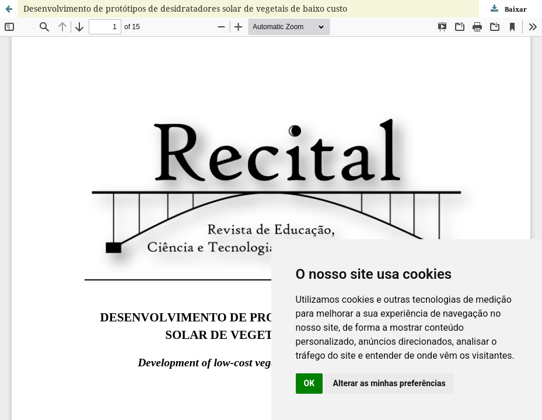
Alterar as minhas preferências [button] (389, 383)
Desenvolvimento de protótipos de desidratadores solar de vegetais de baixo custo (185, 8)
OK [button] (309, 383)
